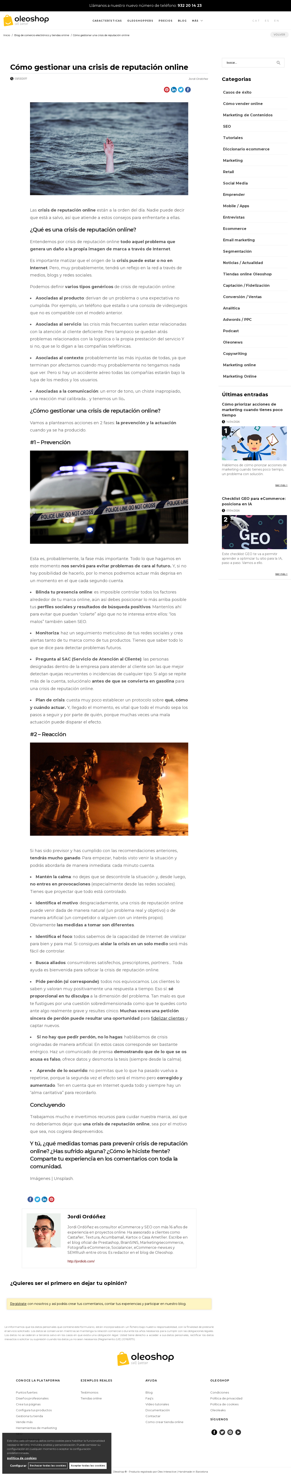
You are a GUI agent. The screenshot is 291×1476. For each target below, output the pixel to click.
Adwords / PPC (237, 319)
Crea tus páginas (28, 1404)
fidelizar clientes (167, 1018)
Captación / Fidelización (246, 285)
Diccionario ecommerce (246, 149)
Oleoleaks (218, 1410)
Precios (166, 20)
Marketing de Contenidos (247, 115)
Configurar (17, 1465)
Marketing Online (239, 376)
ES (267, 20)
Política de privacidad (226, 1398)
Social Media (235, 183)
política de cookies (22, 1458)
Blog (182, 20)
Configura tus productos (34, 1410)
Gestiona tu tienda (29, 1416)
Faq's (149, 1398)
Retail (228, 172)
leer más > (281, 485)
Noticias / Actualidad (243, 263)
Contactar (153, 1416)
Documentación (158, 1410)
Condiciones (219, 1392)
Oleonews (233, 342)
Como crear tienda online (164, 1422)
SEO (227, 126)
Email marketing (239, 240)
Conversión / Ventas (242, 297)
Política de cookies (224, 1404)
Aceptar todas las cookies (88, 1465)
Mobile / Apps (236, 206)
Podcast (231, 331)
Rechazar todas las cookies (47, 1465)
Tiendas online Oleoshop (247, 274)
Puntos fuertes (26, 1392)
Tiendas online (91, 1398)
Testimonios (89, 1392)
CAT (256, 20)
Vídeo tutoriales (157, 1404)
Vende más (24, 1422)
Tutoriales (233, 138)
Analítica (231, 308)
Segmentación (237, 251)
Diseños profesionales (32, 1398)
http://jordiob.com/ (81, 1261)
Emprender (234, 194)
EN (277, 20)
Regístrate (18, 1304)
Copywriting (235, 354)
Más (195, 20)
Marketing (233, 160)
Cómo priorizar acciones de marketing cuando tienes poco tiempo (252, 409)
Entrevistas (233, 217)
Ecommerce (234, 229)
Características (107, 20)
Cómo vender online (243, 104)
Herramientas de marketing (36, 1428)
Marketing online (239, 365)
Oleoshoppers (140, 20)
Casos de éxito (237, 92)
